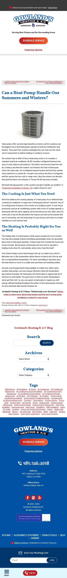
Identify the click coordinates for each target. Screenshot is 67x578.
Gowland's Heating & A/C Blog (33, 328)
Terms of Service (35, 518)
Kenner (24, 303)
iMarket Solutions (21, 543)
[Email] (33, 560)
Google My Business (33, 497)
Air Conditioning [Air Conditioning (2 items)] (43, 389)
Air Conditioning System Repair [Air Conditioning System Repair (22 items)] (29, 394)
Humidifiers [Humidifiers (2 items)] (40, 407)
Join (52, 560)
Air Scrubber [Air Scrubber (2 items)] (44, 396)
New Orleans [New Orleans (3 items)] (37, 412)
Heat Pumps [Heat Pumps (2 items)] (30, 407)
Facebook (27, 497)
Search (47, 342)
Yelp (39, 497)
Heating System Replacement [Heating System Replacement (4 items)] (43, 405)
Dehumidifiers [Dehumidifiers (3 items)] (38, 400)
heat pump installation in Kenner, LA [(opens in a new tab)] (17, 188)
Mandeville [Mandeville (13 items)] (6, 412)
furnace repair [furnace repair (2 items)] (15, 403)
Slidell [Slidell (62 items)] (45, 412)
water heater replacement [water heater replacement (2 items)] (30, 414)
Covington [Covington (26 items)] (27, 400)
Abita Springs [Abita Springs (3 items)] (10, 389)
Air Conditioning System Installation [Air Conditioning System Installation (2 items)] (29, 391)
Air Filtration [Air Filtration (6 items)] (21, 396)
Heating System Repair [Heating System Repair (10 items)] (22, 405)
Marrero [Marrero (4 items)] (15, 412)
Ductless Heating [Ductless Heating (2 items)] (51, 400)
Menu (6, 575)
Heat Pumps (43, 305)
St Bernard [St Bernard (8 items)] (53, 412)
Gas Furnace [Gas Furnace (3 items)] (26, 403)
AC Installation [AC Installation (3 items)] (22, 389)
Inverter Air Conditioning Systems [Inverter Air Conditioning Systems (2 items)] (33, 409)
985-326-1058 (26, 573)
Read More (52, 7)
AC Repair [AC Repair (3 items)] (32, 389)
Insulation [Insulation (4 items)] (15, 409)
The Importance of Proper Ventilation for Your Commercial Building (49, 82)
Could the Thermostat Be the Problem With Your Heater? (17, 82)
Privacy (44, 520)
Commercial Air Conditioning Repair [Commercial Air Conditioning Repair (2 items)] (37, 398)
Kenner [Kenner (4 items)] (50, 409)
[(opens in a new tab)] (33, 294)
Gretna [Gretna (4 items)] (35, 403)
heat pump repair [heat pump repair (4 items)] (18, 407)
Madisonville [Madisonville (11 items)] (58, 409)
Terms (48, 520)
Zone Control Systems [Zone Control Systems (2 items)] (49, 414)
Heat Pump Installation (13, 303)
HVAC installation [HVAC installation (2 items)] (52, 407)
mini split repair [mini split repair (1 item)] (25, 412)
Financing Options (33, 50)
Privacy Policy (27, 518)
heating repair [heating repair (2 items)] (44, 403)
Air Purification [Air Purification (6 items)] (32, 396)
